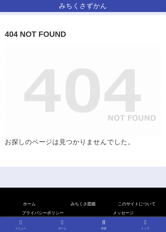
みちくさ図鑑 (83, 203)
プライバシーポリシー (43, 212)
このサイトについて (137, 203)
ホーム (29, 203)
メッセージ (123, 212)
